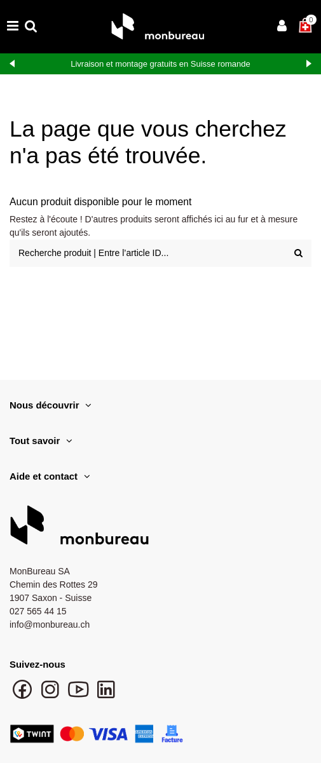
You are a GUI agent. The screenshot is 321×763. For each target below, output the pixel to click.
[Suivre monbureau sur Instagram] (51, 696)
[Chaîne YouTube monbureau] (79, 696)
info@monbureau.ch (50, 624)
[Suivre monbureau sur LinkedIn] (106, 696)
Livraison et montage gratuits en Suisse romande (160, 64)
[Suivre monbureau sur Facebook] (24, 696)
